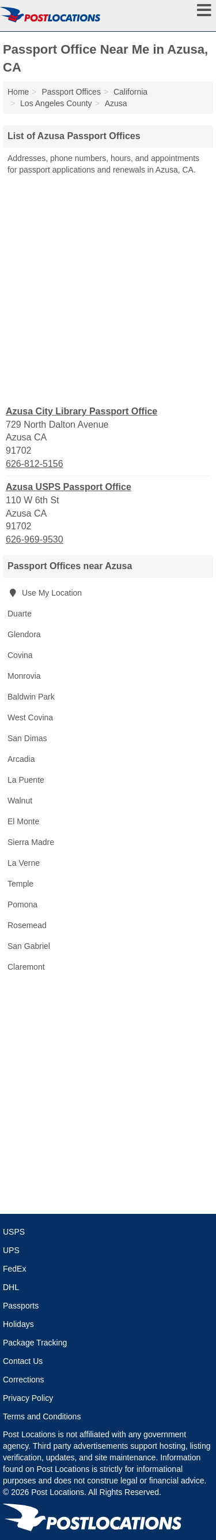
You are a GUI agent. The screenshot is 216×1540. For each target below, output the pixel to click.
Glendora (24, 634)
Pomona (22, 904)
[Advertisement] (108, 289)
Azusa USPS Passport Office (68, 487)
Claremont (26, 966)
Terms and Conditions (42, 1416)
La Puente (25, 779)
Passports (21, 1305)
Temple (20, 883)
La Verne (23, 863)
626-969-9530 (34, 539)
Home (18, 91)
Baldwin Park (31, 696)
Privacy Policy (28, 1398)
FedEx (14, 1268)
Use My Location (44, 592)
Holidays (18, 1324)
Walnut (19, 800)
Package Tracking (35, 1342)
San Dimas (27, 738)
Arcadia (21, 759)
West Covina (30, 717)
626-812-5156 (34, 464)
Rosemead (27, 925)
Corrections (23, 1379)
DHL (11, 1287)
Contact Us (23, 1361)
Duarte (19, 613)
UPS (11, 1250)
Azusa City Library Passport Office (81, 411)
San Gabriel (28, 946)
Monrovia (24, 676)
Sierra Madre (30, 842)
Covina (20, 655)
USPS (14, 1231)
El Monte (23, 821)
